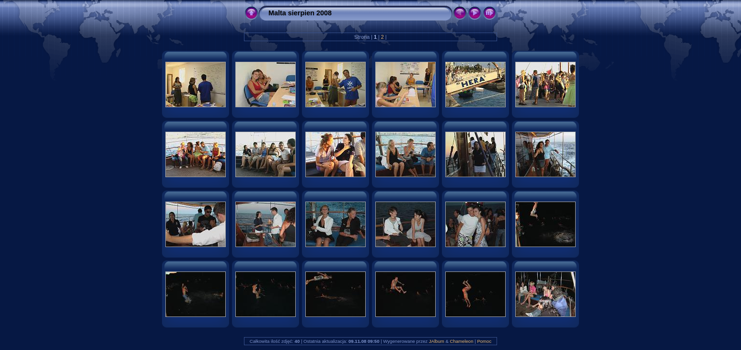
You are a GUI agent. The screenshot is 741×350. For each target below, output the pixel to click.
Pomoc (484, 341)
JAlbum (436, 341)
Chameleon (461, 341)
